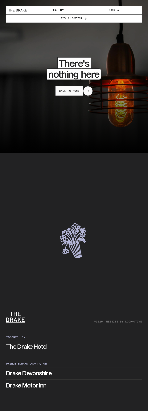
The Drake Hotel (26, 346)
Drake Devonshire (29, 373)
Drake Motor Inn (26, 385)
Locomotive (133, 321)
